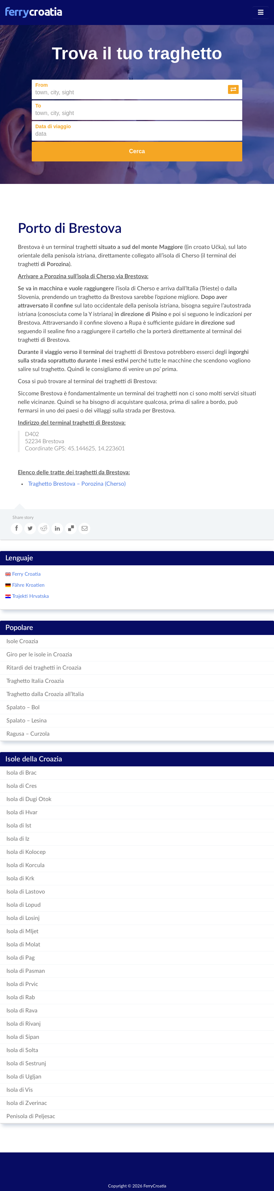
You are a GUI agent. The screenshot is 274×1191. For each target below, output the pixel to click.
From (41, 85)
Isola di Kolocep (26, 852)
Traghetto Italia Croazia (35, 681)
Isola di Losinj (23, 918)
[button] (233, 89)
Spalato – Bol (23, 707)
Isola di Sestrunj (26, 1063)
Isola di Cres (21, 786)
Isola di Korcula (25, 865)
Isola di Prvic (22, 984)
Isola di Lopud (23, 905)
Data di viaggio (53, 126)
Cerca (137, 151)
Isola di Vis (19, 1090)
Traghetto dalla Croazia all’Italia (45, 694)
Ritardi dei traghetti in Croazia (43, 668)
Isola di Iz (17, 839)
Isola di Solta (22, 1050)
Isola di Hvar (21, 812)
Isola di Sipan (22, 1037)
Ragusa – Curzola (28, 734)
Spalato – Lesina (26, 721)
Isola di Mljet (22, 931)
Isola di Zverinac (26, 1103)
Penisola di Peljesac (30, 1116)
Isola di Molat (23, 944)
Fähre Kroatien (28, 585)
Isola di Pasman (25, 971)
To (38, 106)
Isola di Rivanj (23, 1024)
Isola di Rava (21, 1011)
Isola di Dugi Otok (28, 799)
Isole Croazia (22, 641)
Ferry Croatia (26, 574)
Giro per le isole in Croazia (39, 654)
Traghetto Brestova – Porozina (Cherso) (76, 484)
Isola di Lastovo (25, 892)
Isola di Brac (21, 773)
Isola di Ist (18, 826)
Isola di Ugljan (23, 1077)
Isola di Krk (20, 878)
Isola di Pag (20, 958)
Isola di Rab (20, 997)
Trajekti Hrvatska (30, 596)
